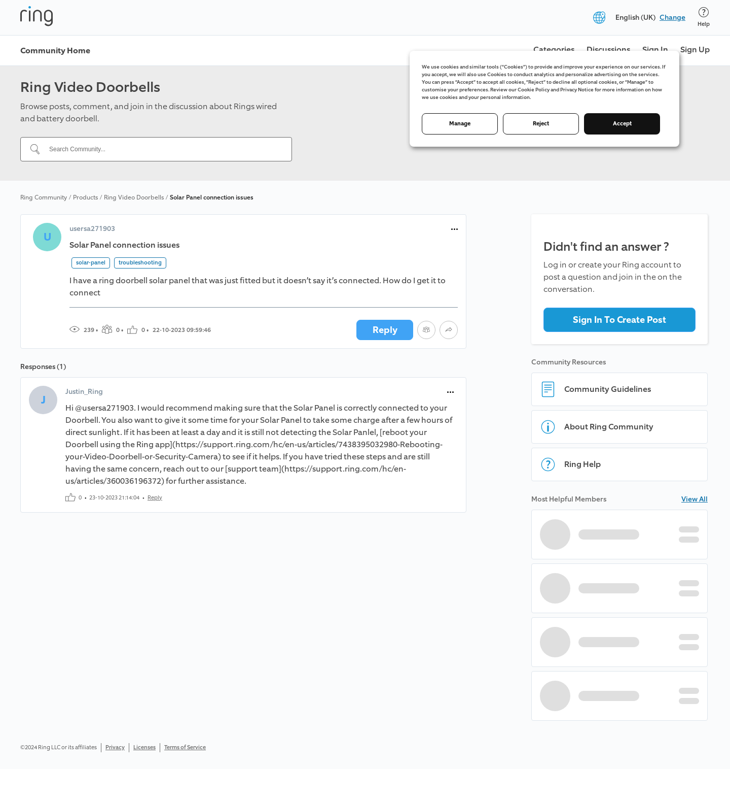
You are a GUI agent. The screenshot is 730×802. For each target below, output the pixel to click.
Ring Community (43, 197)
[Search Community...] (162, 149)
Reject (541, 123)
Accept (622, 123)
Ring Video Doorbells (134, 197)
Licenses (144, 747)
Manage (459, 123)
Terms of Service (185, 747)
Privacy (115, 747)
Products (85, 197)
